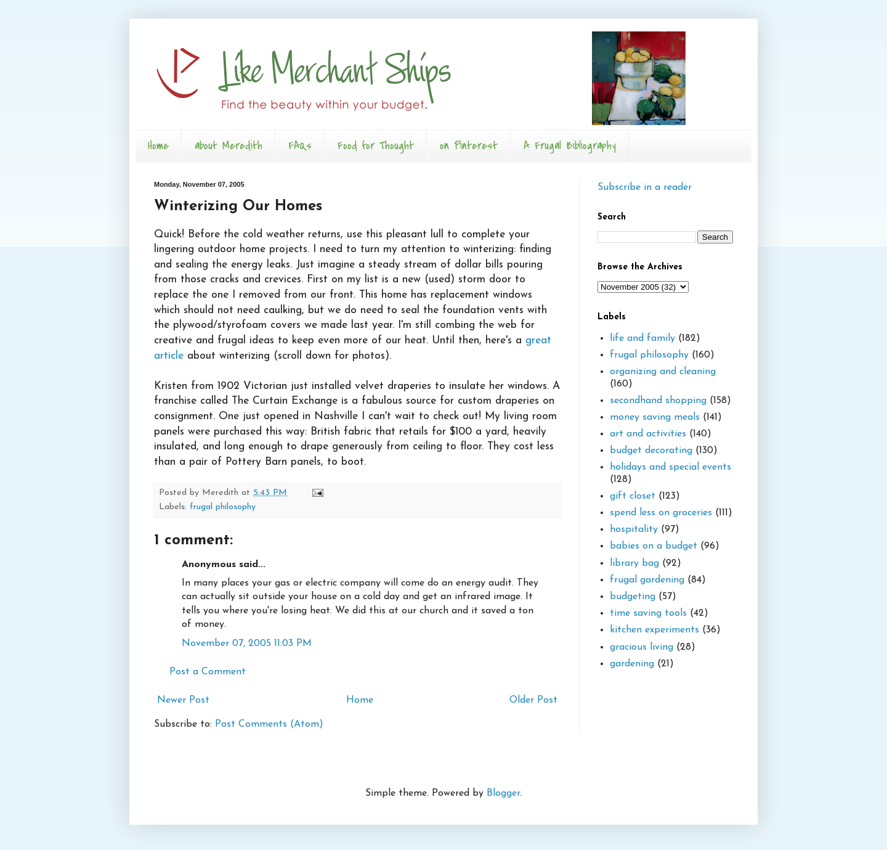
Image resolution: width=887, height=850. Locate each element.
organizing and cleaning (663, 372)
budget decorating (651, 451)
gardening (632, 664)
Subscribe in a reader (644, 187)
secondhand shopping (658, 401)
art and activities (648, 434)
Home (158, 145)
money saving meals (655, 417)
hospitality (634, 529)
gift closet (632, 496)
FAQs (300, 145)
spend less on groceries (661, 513)
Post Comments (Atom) (269, 724)
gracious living (641, 647)
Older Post (533, 700)
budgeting (632, 597)
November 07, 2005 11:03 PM (247, 643)
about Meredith (228, 145)
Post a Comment (207, 672)
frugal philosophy (223, 507)
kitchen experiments (654, 630)
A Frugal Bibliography (570, 145)
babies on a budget (653, 546)
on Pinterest (469, 145)
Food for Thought (376, 145)
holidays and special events (670, 467)
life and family (642, 338)
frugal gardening (647, 580)
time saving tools (648, 613)
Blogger (503, 793)
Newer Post (183, 700)
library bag (634, 563)
